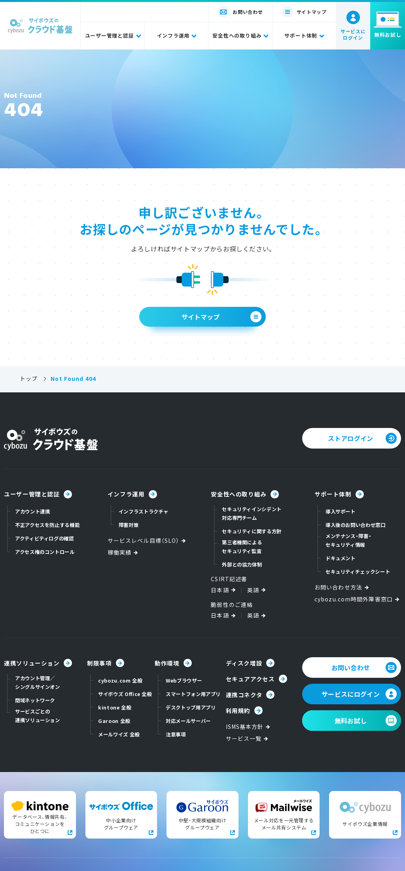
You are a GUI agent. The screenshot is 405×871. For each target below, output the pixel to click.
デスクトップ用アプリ (191, 707)
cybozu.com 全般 (120, 680)
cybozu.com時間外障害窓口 (357, 599)
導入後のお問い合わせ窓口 (356, 525)
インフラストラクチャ (143, 511)
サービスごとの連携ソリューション (37, 716)
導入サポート (341, 511)
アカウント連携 (32, 511)
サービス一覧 (248, 738)
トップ (29, 378)
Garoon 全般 (114, 721)
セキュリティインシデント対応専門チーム (252, 513)
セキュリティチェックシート (358, 571)
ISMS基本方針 (249, 727)
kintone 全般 (114, 707)
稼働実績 (123, 552)
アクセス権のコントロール (45, 551)
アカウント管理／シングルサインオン (37, 682)
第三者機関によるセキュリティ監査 (242, 547)
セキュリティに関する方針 (252, 531)
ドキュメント (341, 558)
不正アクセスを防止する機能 (47, 525)
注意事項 (176, 734)
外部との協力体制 (242, 564)
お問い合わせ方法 (342, 587)
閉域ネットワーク (35, 700)
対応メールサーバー (188, 721)
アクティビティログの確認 (44, 538)
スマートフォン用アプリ (193, 694)
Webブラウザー (184, 680)
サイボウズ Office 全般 (125, 694)
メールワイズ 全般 (119, 734)
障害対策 (129, 525)
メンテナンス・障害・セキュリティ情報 (348, 540)
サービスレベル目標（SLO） (147, 540)
